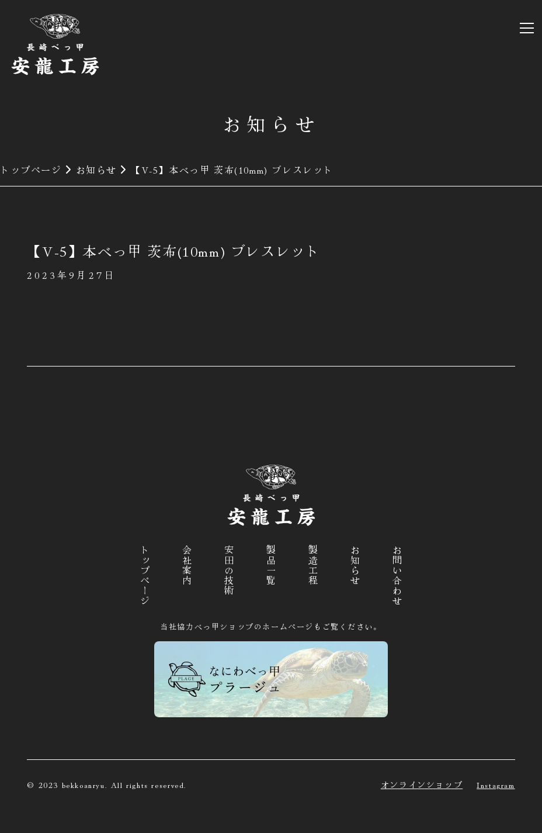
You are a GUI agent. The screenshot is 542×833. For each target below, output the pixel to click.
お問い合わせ (397, 576)
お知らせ (96, 170)
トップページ (31, 170)
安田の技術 (229, 570)
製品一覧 (271, 565)
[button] (524, 28)
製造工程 (313, 565)
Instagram (496, 784)
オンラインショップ (422, 784)
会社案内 (187, 565)
